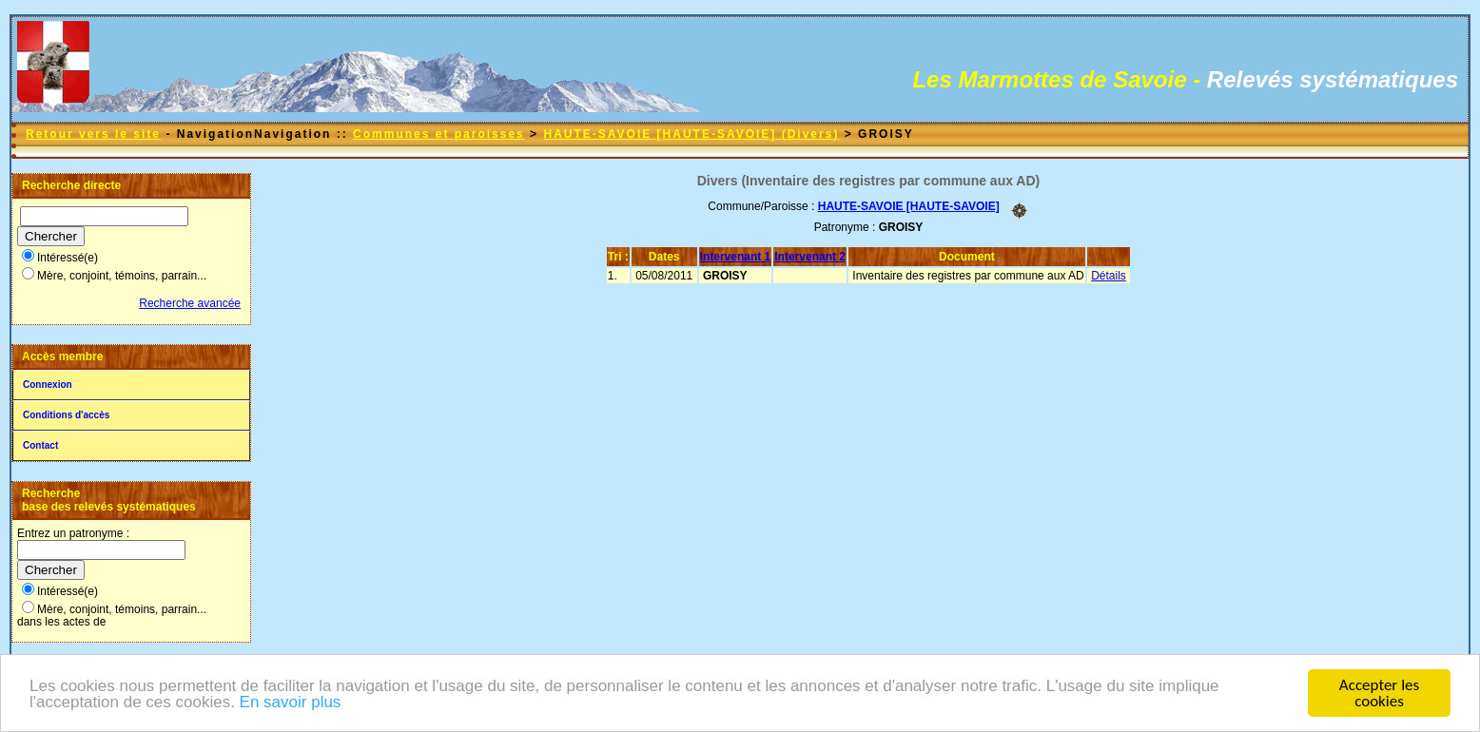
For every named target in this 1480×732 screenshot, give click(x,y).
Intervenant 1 (735, 256)
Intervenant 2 (810, 256)
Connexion (47, 384)
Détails (1108, 275)
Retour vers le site (93, 134)
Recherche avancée (190, 303)
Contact (40, 445)
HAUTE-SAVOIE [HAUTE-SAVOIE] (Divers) (691, 134)
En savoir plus (290, 704)
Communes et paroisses (439, 134)
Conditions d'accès (66, 415)
